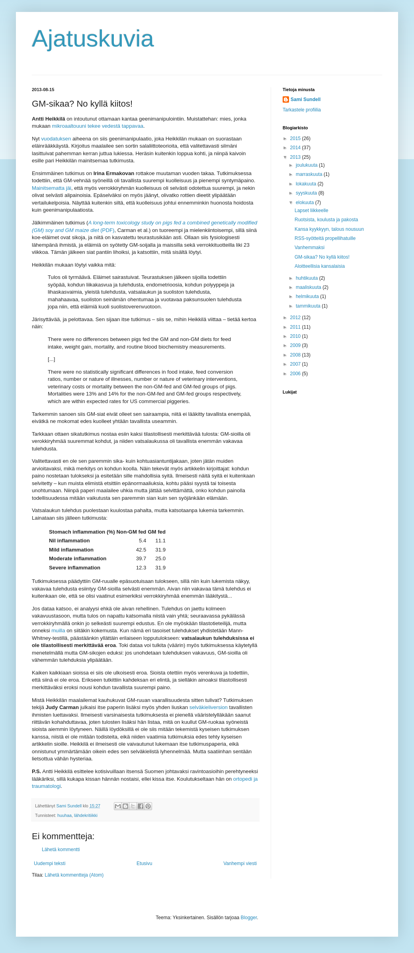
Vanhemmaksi (309, 247)
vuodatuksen (56, 139)
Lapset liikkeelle (311, 210)
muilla (58, 630)
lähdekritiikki (86, 815)
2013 (296, 157)
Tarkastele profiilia (302, 110)
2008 (296, 355)
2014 (296, 147)
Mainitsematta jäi (51, 188)
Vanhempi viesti (240, 863)
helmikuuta (308, 296)
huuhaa (64, 815)
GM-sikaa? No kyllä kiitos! (322, 257)
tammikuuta (309, 306)
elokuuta (305, 202)
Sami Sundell (305, 99)
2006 (296, 373)
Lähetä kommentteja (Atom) (74, 875)
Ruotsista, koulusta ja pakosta (326, 219)
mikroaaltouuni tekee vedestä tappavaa (97, 126)
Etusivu (144, 863)
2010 (296, 336)
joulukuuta (307, 165)
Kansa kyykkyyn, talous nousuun (329, 229)
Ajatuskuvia (93, 38)
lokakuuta (307, 184)
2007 (296, 364)
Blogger (249, 917)
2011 (296, 327)
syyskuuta (307, 193)
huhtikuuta (307, 278)
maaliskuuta (309, 287)
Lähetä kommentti (61, 849)
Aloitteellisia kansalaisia (320, 266)
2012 (296, 317)
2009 (296, 345)
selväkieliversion (208, 707)
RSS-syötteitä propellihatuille (325, 238)
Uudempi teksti (49, 863)
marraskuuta (310, 174)
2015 (296, 138)
